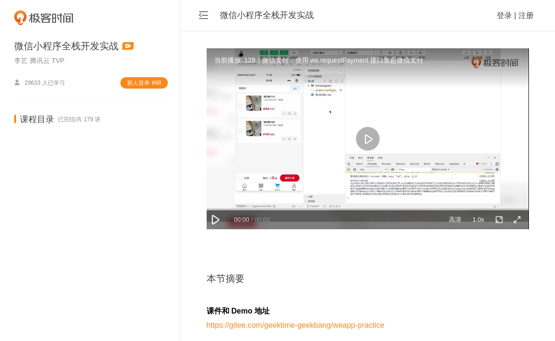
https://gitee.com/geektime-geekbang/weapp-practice (295, 325)
